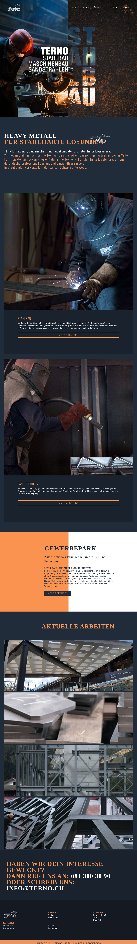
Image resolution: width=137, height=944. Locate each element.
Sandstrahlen (53, 917)
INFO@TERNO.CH (35, 888)
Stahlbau (51, 915)
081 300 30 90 (90, 876)
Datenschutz (52, 928)
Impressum (52, 925)
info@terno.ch (8, 928)
